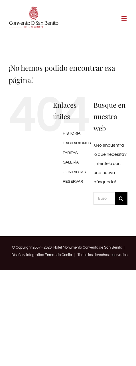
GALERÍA (71, 162)
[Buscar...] (104, 198)
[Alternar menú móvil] (124, 18)
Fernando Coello (58, 255)
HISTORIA (71, 133)
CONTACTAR (74, 172)
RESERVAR (73, 182)
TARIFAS (70, 153)
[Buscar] (121, 198)
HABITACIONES (77, 143)
